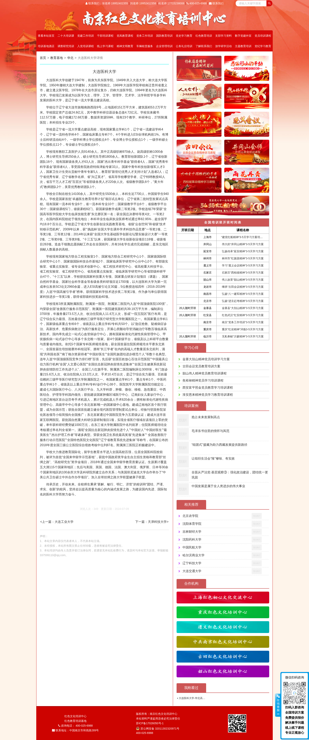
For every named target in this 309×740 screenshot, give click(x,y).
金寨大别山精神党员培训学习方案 (206, 359)
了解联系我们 (203, 46)
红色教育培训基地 (75, 720)
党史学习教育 (184, 35)
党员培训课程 (263, 35)
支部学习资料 (223, 35)
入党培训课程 (85, 46)
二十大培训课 (66, 35)
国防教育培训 (164, 35)
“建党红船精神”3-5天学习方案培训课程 (244, 237)
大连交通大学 (191, 571)
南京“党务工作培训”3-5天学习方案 (243, 322)
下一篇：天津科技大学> (151, 521)
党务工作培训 (144, 35)
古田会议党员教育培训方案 (201, 366)
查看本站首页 (46, 35)
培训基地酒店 (46, 46)
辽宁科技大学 (191, 563)
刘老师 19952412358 (143, 3)
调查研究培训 (66, 46)
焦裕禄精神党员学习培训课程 (202, 380)
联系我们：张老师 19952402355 (107, 3)
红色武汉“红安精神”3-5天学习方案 (243, 315)
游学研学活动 (223, 46)
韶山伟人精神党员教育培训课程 (204, 373)
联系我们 (216, 3)
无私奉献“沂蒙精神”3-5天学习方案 (243, 336)
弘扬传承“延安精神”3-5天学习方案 (243, 251)
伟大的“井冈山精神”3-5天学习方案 (243, 244)
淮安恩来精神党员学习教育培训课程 (207, 394)
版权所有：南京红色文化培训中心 (156, 713)
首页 (43, 58)
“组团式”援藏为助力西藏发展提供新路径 (219, 444)
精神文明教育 (125, 46)
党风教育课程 (125, 35)
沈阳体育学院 (191, 523)
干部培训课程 (105, 35)
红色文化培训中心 (75, 716)
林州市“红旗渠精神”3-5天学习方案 (243, 258)
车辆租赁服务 (144, 46)
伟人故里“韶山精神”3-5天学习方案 (243, 279)
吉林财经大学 (191, 531)
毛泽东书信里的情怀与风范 (210, 431)
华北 (70, 58)
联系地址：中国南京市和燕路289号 (75, 730)
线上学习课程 (105, 46)
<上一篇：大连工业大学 (57, 521)
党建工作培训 (85, 35)
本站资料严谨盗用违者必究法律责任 (158, 718)
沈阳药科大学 (191, 539)
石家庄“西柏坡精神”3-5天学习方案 (243, 272)
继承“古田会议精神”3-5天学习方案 (243, 286)
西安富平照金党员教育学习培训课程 (207, 387)
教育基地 (56, 58)
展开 (278, 705)
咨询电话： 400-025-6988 (75, 725)
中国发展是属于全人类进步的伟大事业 (218, 486)
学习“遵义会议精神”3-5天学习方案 (243, 265)
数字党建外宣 (243, 35)
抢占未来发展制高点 (206, 417)
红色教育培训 (203, 35)
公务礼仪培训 (184, 46)
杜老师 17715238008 (171, 3)
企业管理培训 (164, 46)
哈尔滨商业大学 (193, 555)
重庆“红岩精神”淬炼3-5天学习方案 (243, 329)
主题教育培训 (243, 46)
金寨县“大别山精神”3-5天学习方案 (243, 308)
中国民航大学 (191, 547)
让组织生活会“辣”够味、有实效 (213, 458)
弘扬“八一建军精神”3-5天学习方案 (243, 293)
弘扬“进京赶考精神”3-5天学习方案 (243, 301)
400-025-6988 (197, 3)
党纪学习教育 (263, 46)
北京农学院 (190, 516)
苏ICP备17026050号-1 (150, 723)
